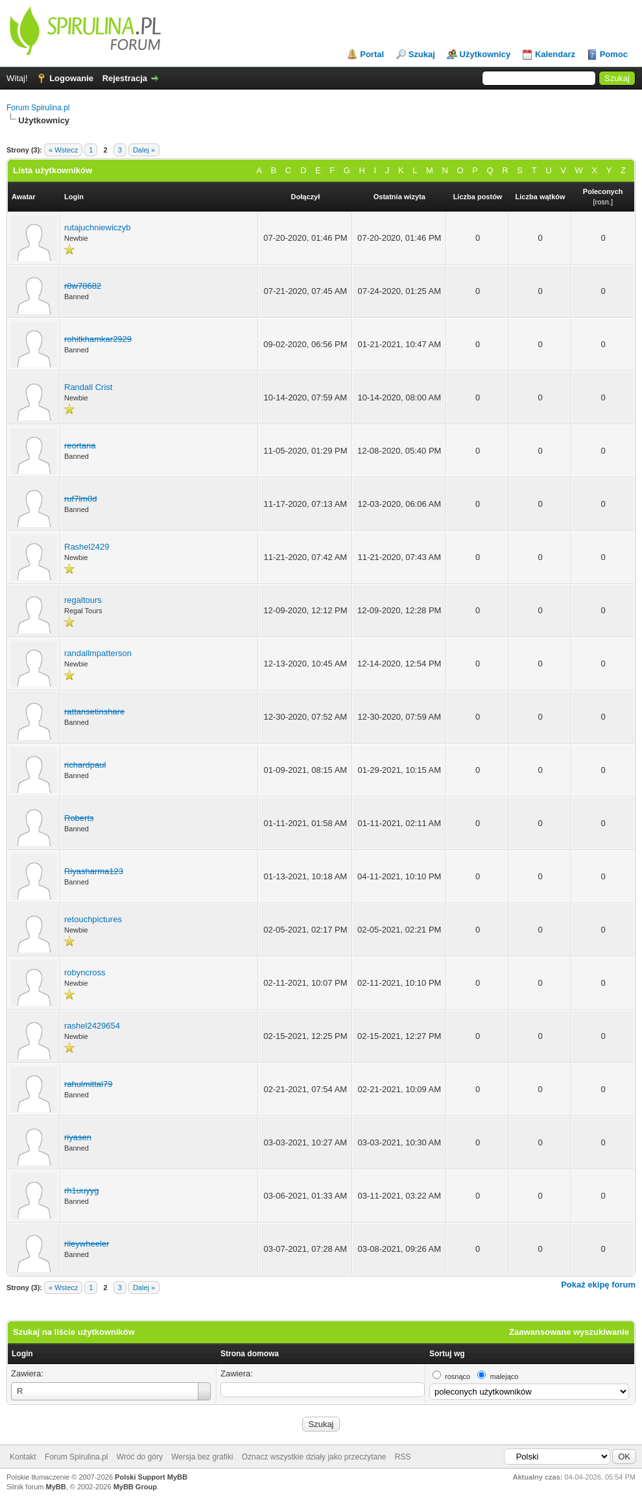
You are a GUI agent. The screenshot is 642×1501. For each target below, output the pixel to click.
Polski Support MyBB (151, 1477)
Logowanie (71, 78)
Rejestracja (124, 78)
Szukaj (422, 54)
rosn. (602, 202)
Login (22, 1353)
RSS (403, 1456)
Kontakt (23, 1456)
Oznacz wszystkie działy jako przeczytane (314, 1456)
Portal (372, 54)
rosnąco (457, 1376)
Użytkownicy (485, 54)
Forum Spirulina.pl (37, 107)
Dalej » (144, 150)
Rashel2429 (86, 547)
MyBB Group (135, 1487)
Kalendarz (555, 54)
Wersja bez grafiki (202, 1456)
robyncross (85, 972)
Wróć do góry (140, 1456)
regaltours (83, 600)
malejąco (504, 1376)
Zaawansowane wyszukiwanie (569, 1332)
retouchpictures (93, 919)
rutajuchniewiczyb (97, 227)
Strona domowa (249, 1353)
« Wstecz (63, 150)
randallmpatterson (98, 653)
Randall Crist (88, 387)
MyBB (56, 1487)
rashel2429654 (92, 1026)
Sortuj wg (447, 1353)
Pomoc (614, 54)
